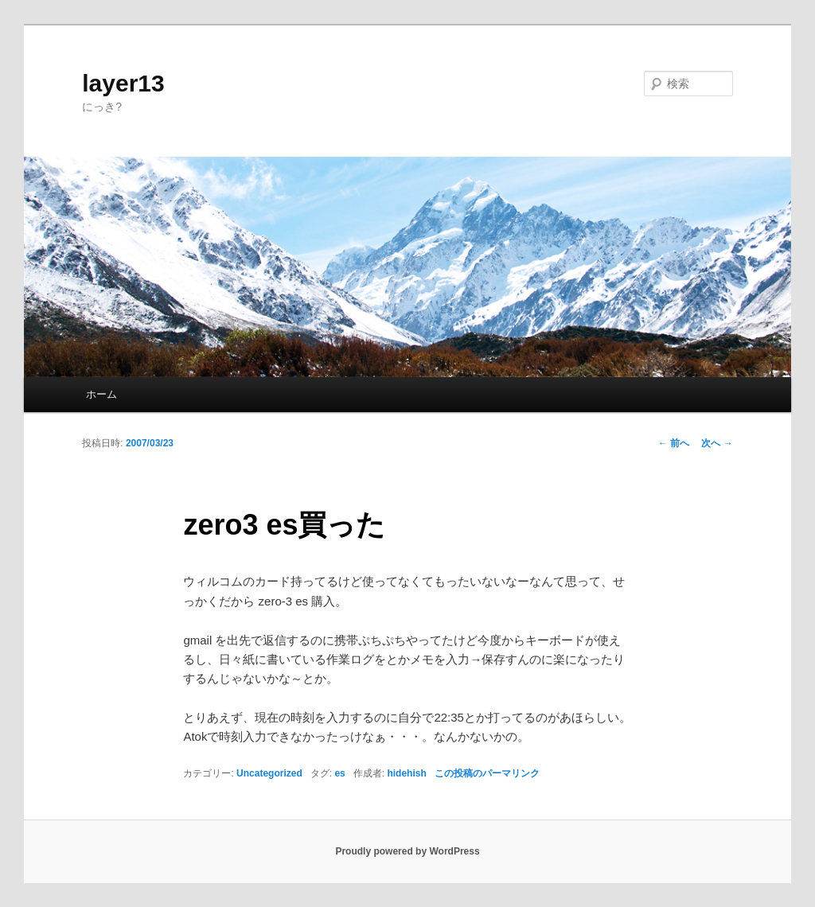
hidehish (406, 773)
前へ (673, 443)
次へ (716, 443)
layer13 (123, 83)
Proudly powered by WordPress (407, 851)
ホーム (101, 394)
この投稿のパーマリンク (487, 773)
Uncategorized (269, 773)
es (339, 773)
